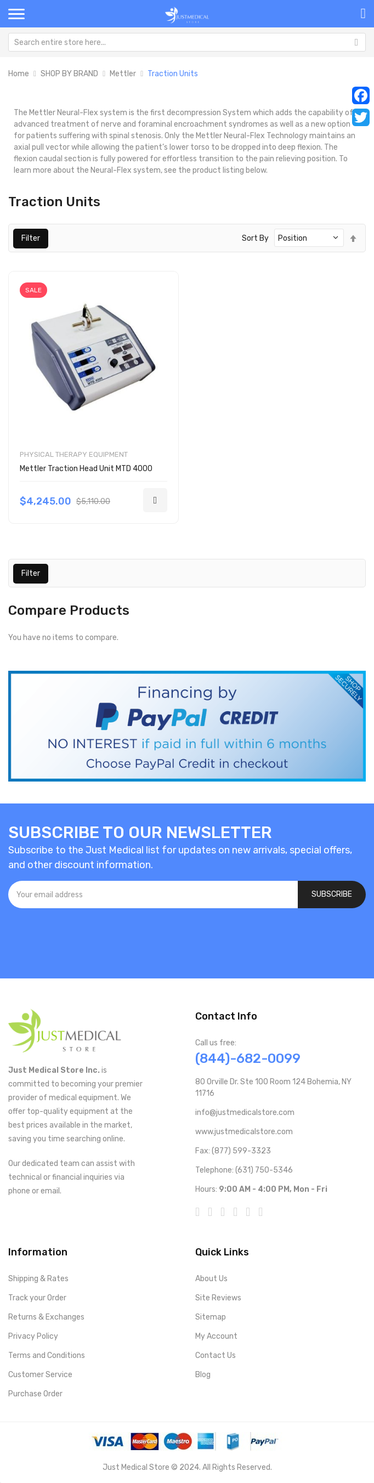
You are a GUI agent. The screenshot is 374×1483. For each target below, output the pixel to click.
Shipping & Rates (38, 1278)
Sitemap (210, 1317)
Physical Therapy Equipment (74, 454)
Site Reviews (218, 1298)
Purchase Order (35, 1394)
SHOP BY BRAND (69, 73)
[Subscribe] (332, 894)
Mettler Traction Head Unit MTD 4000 (86, 468)
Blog (203, 1374)
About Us (211, 1278)
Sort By (255, 238)
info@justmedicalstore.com (244, 1112)
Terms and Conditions (46, 1355)
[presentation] (91, 937)
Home (18, 73)
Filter (30, 238)
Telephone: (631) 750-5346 (244, 1170)
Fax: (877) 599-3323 (233, 1151)
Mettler (123, 73)
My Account (216, 1336)
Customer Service (40, 1374)
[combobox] (187, 42)
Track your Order (37, 1298)
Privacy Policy (33, 1336)
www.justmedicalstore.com (244, 1131)
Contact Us (215, 1355)
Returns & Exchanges (46, 1317)
